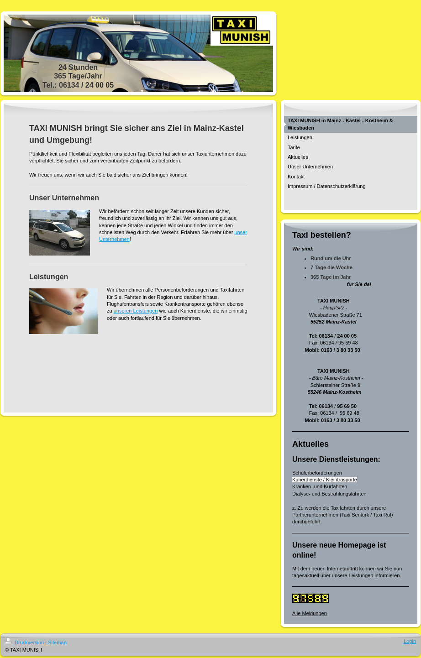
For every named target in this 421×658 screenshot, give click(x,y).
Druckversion (25, 642)
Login (410, 641)
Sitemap (57, 642)
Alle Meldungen (309, 613)
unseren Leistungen (136, 310)
